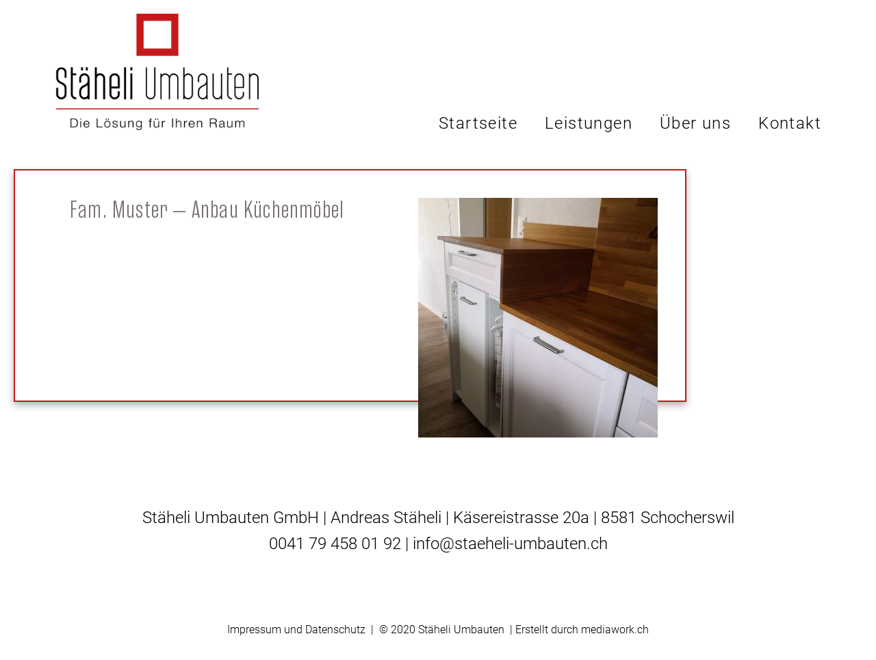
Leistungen (588, 123)
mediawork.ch (615, 629)
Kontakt (789, 123)
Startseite (478, 123)
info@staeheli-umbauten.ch (510, 543)
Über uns (695, 123)
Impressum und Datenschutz (296, 629)
